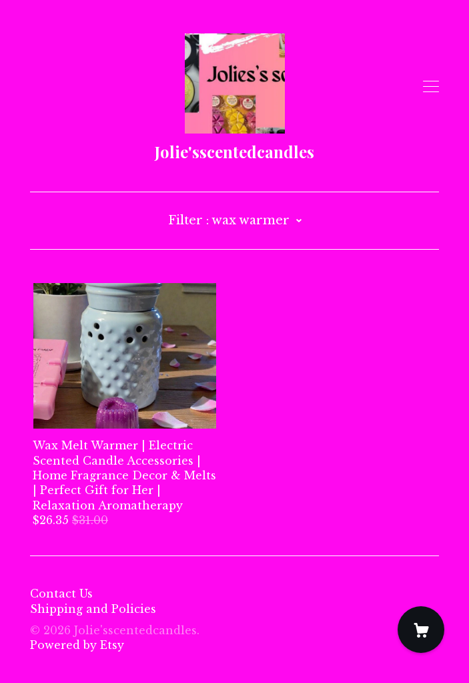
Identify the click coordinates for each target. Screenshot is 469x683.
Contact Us (61, 593)
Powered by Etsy (77, 645)
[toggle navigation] (431, 86)
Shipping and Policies (93, 609)
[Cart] (421, 629)
